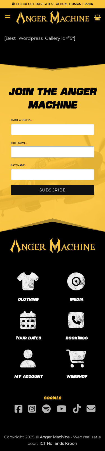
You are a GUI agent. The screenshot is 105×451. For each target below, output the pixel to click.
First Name (19, 143)
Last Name (19, 166)
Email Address (21, 121)
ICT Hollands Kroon (58, 443)
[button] (7, 17)
